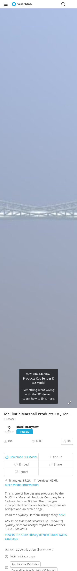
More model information (22, 485)
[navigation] (6, 4)
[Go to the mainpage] (22, 4)
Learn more (45, 549)
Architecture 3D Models (25, 564)
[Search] (63, 4)
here (62, 515)
